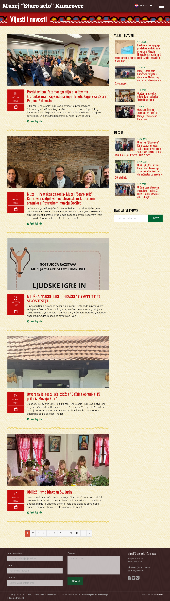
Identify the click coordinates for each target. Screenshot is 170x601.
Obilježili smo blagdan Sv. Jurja (49, 491)
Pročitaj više (34, 121)
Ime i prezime (14, 552)
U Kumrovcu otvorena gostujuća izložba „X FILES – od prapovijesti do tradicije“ (148, 192)
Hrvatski (143, 6)
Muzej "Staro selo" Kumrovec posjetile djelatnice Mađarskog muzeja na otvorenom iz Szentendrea (138, 77)
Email (10, 564)
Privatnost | (85, 594)
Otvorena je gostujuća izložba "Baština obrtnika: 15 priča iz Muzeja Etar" (63, 395)
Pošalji (75, 580)
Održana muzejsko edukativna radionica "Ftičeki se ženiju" (147, 96)
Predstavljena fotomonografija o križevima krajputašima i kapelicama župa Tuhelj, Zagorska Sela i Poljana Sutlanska (66, 96)
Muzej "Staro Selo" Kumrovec (41, 594)
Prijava (155, 218)
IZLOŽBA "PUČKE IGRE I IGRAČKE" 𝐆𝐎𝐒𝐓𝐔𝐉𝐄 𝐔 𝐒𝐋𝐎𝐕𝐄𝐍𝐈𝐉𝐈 (63, 298)
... (84, 532)
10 (77, 532)
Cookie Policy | (16, 597)
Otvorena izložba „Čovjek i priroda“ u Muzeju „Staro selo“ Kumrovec (147, 114)
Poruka (71, 552)
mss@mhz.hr (138, 570)
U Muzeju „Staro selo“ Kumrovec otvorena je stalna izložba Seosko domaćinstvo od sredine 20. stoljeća (138, 171)
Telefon (11, 576)
